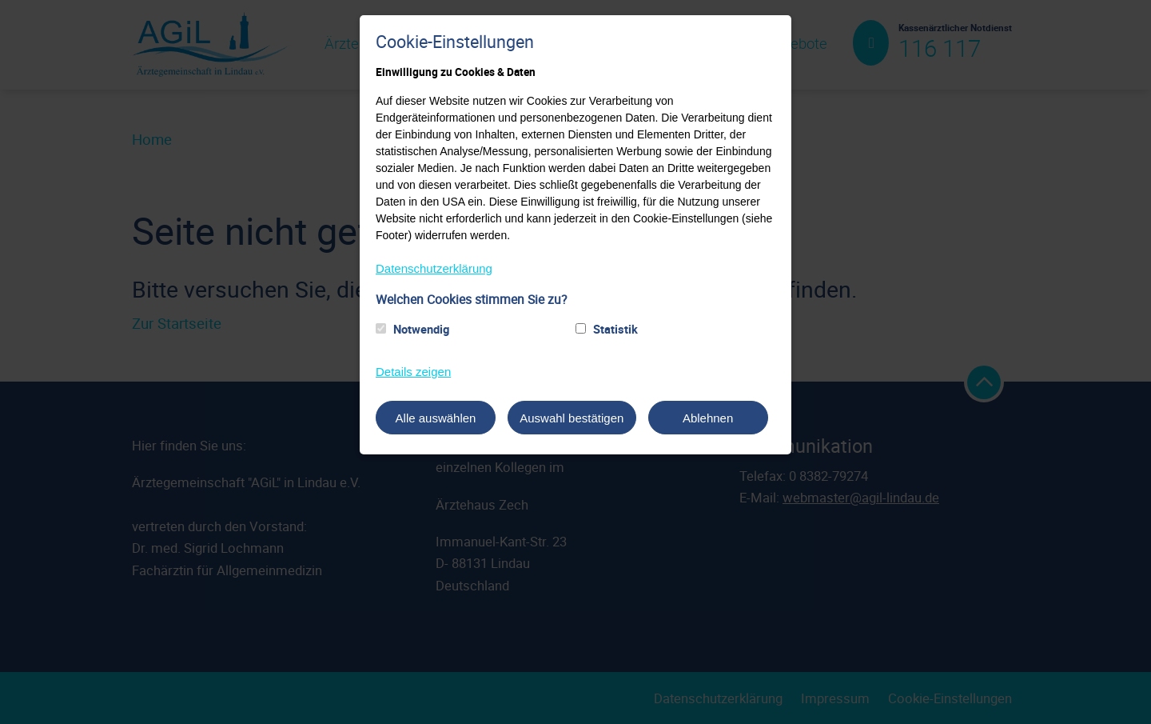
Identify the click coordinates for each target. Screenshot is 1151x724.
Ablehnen (708, 418)
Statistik (615, 329)
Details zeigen (413, 371)
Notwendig (421, 329)
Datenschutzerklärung (434, 268)
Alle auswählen (436, 418)
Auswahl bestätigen (571, 418)
